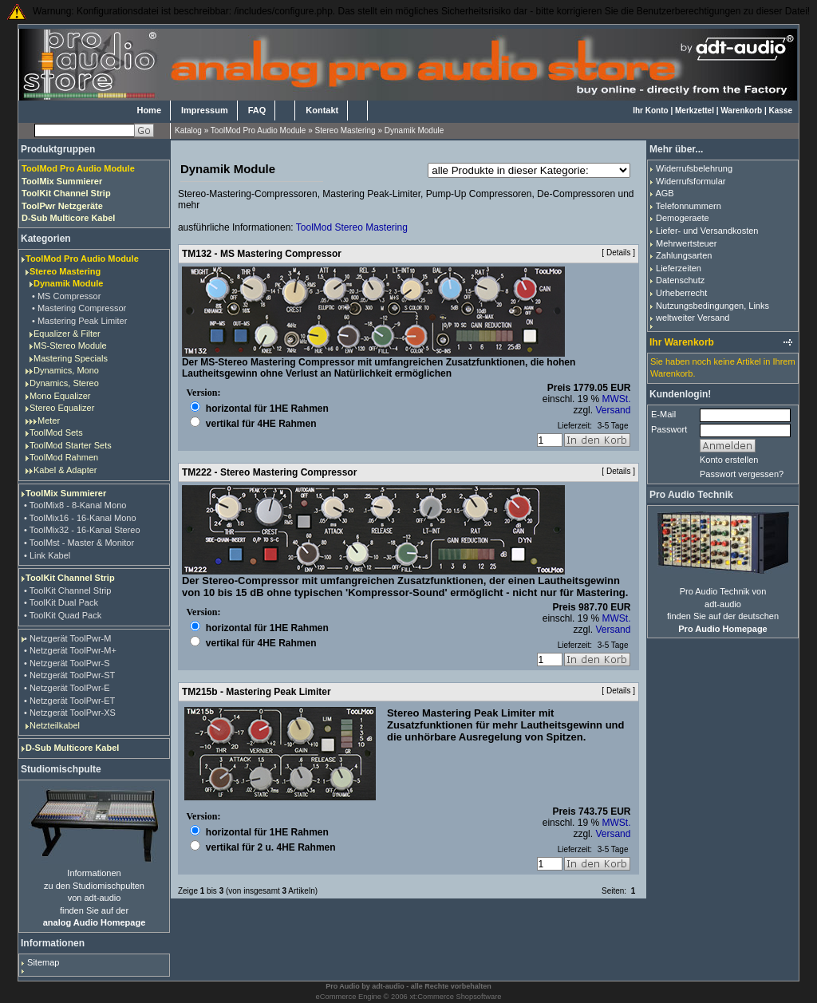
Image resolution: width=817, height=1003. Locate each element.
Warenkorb (741, 110)
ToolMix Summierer (66, 493)
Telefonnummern (688, 206)
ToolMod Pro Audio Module (258, 130)
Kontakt (322, 110)
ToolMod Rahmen (64, 457)
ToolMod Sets (56, 432)
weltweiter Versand (692, 317)
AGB (664, 193)
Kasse (780, 110)
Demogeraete (682, 218)
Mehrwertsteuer (686, 243)
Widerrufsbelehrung (694, 168)
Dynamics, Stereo (64, 383)
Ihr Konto (650, 110)
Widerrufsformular (690, 181)
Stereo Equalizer (62, 408)
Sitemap (43, 962)
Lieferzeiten (678, 268)
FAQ (257, 110)
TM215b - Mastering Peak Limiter (256, 691)
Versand (612, 410)
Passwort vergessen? (741, 474)
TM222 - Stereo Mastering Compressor (269, 472)
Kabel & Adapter (65, 470)
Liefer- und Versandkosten (707, 230)
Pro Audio (343, 986)
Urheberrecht (681, 293)
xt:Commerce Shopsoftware (455, 997)
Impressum (204, 110)
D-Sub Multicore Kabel (72, 747)
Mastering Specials (71, 358)
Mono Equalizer (60, 396)
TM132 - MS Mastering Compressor (261, 253)
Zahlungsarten (684, 255)
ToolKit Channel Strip (70, 577)
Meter (48, 420)
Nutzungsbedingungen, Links (712, 305)
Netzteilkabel (55, 725)
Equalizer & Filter (67, 333)
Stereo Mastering (345, 130)
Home (148, 110)
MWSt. (616, 399)
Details (618, 252)
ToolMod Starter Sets (71, 445)
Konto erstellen (729, 459)
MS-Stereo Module (70, 345)
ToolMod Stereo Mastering (352, 227)
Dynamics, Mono (66, 370)
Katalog (188, 130)
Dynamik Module (414, 130)
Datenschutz (680, 280)
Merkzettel (694, 110)
